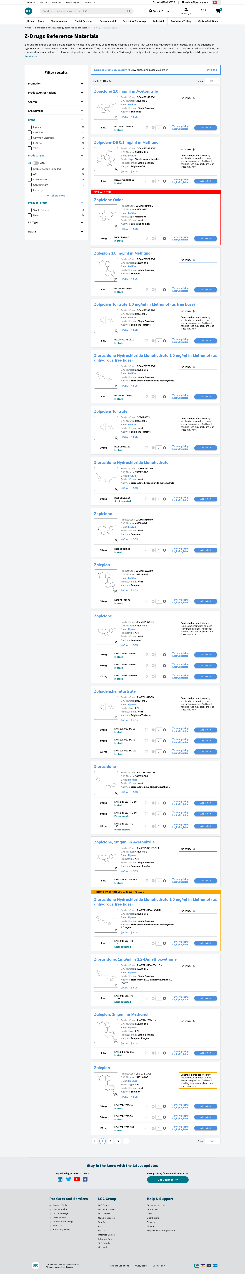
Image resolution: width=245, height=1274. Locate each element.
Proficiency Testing (61, 1229)
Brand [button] (55, 120)
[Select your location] (216, 2)
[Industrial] (50, 1226)
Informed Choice (106, 1234)
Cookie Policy (159, 1265)
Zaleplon (102, 564)
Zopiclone (103, 513)
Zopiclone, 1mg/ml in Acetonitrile (124, 842)
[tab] (56, 83)
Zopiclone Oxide (108, 199)
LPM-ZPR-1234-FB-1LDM (149, 965)
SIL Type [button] (55, 222)
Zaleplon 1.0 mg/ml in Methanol (123, 253)
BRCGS (101, 1230)
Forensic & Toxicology (62, 1221)
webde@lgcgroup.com (196, 2)
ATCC (100, 1226)
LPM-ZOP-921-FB (145, 622)
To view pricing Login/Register (180, 127)
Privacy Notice (141, 1265)
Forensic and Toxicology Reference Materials (62, 27)
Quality (43, 2)
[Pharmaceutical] (50, 1209)
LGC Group (103, 1205)
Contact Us (152, 1209)
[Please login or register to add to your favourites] (146, 128)
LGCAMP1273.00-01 (146, 366)
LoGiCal (132, 104)
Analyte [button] (55, 101)
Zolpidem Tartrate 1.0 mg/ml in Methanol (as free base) (144, 304)
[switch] (36, 163)
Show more (58, 195)
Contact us (90, 2)
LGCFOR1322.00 (144, 570)
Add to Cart (205, 127)
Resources (56, 2)
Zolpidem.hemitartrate (115, 691)
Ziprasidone (105, 766)
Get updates (166, 1180)
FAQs (149, 1213)
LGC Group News (106, 1209)
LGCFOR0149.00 (144, 519)
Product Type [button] (55, 155)
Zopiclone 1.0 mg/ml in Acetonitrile (126, 91)
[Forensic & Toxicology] (50, 1221)
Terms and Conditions (119, 1265)
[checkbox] (30, 127)
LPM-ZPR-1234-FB (145, 772)
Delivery (151, 1222)
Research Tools (59, 1205)
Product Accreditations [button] (55, 92)
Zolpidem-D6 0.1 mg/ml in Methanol (127, 142)
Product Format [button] (55, 202)
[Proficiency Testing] (50, 1230)
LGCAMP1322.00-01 (146, 259)
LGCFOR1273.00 (144, 468)
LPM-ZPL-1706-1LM (146, 1020)
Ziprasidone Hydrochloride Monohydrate (131, 462)
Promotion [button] (55, 83)
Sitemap (151, 1226)
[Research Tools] (50, 1205)
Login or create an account (110, 69)
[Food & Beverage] (50, 1213)
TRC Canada (104, 1243)
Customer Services (156, 1205)
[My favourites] (203, 11)
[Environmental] (50, 1217)
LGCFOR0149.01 (144, 205)
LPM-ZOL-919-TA (145, 697)
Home (28, 27)
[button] (164, 128)
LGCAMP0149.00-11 (146, 97)
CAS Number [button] (55, 110)
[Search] (128, 11)
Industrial (57, 1225)
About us (31, 2)
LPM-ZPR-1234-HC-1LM (148, 910)
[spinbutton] (158, 127)
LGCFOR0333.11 (144, 417)
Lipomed (132, 629)
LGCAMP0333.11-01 (146, 310)
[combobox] (87, 11)
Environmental (59, 1217)
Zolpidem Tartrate (110, 411)
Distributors (153, 1217)
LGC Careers (104, 1213)
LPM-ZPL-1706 (143, 1073)
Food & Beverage (60, 1213)
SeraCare (102, 1222)
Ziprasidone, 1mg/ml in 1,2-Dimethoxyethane (135, 959)
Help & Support (73, 2)
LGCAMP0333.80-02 (146, 148)
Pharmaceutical (60, 1209)
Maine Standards (106, 1217)
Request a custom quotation (161, 1230)
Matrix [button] (55, 231)
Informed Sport (106, 1239)
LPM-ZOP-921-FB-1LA (147, 848)
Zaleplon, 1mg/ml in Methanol (121, 1014)
